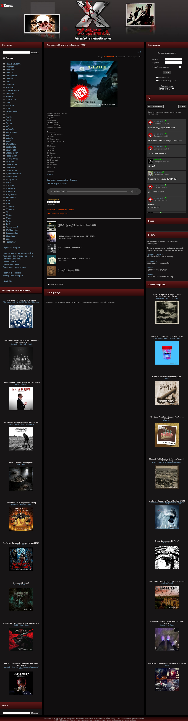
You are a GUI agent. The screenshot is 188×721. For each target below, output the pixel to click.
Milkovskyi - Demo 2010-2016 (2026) (21, 300)
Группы (7, 281)
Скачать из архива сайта (57, 180)
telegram (50, 174)
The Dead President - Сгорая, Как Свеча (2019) (166, 418)
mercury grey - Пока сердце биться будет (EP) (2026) (21, 664)
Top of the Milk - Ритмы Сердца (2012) (74, 259)
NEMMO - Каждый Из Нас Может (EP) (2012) (76, 236)
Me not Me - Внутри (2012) (69, 270)
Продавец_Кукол (155, 255)
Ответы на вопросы (12, 259)
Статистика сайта (11, 264)
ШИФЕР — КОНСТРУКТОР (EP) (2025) (167, 337)
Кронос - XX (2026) (21, 583)
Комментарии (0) (55, 284)
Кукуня (150, 274)
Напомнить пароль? (167, 81)
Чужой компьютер (160, 67)
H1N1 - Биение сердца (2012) (70, 247)
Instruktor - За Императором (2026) (21, 503)
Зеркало (73, 180)
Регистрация (163, 78)
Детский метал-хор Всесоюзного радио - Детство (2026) (21, 341)
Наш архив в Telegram (13, 276)
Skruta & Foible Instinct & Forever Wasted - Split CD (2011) (167, 460)
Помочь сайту (9, 262)
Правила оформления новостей (18, 256)
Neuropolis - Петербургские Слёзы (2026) (21, 422)
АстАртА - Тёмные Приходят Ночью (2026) (21, 543)
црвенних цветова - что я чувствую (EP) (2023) (167, 622)
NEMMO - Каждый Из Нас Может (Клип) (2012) (77, 225)
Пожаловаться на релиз (57, 213)
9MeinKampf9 (108, 57)
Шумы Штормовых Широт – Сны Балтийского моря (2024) (167, 295)
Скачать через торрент (56, 184)
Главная (9, 58)
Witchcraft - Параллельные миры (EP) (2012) (167, 663)
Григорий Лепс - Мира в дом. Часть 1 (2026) (21, 382)
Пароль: (156, 62)
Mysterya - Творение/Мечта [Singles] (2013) (167, 501)
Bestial (150, 268)
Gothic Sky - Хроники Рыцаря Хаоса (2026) (21, 623)
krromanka (152, 261)
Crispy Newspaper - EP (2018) (167, 541)
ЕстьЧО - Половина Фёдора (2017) (166, 377)
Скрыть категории (11, 247)
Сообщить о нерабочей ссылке (60, 210)
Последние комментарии (14, 267)
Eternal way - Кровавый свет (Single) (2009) (167, 581)
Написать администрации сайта (18, 253)
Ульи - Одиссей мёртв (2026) (21, 463)
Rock (139, 52)
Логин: (155, 59)
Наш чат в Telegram (12, 273)
